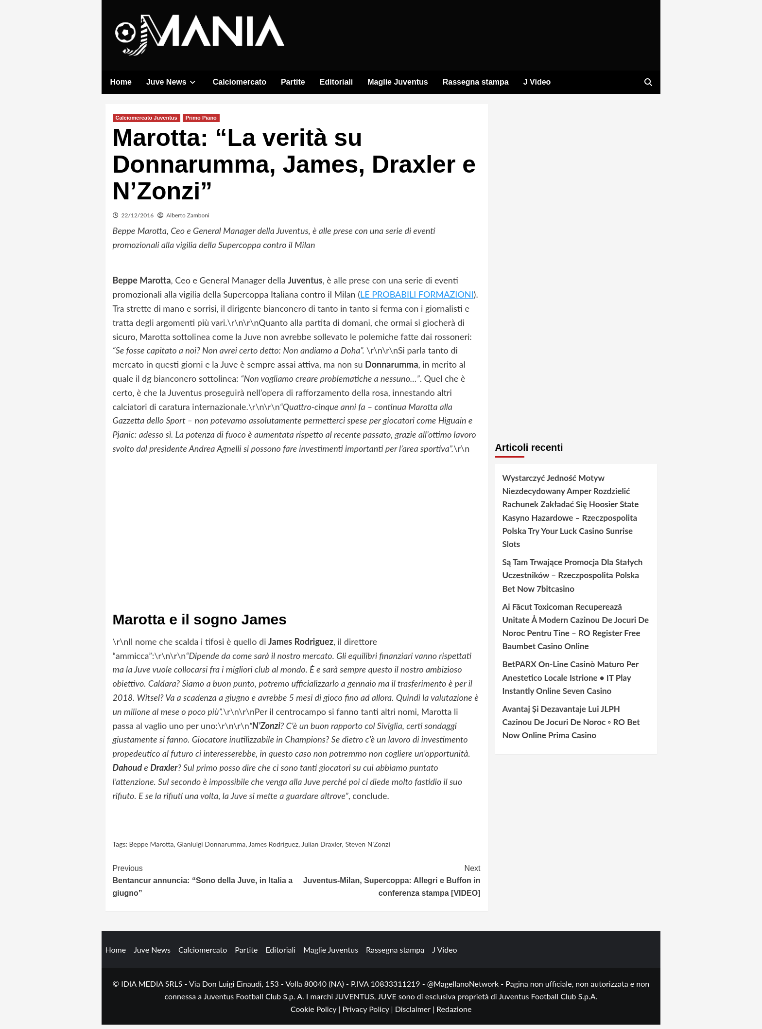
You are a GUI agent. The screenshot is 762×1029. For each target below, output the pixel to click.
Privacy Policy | (368, 1013)
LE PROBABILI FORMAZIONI (417, 298)
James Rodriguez (274, 848)
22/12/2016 (137, 219)
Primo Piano (201, 122)
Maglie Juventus (397, 82)
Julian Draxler (321, 848)
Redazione (453, 1013)
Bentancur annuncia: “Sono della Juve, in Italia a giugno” (205, 884)
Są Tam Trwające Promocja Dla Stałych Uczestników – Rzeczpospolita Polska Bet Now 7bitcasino (572, 579)
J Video (537, 82)
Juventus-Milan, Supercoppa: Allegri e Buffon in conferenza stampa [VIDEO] (388, 884)
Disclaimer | (415, 1013)
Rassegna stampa (476, 82)
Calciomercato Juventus (146, 122)
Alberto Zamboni (187, 219)
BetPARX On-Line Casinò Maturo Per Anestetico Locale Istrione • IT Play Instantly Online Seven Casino (570, 682)
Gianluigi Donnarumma (211, 848)
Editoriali (336, 82)
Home (121, 82)
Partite (293, 82)
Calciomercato (239, 82)
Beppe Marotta (151, 848)
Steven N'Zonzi (367, 848)
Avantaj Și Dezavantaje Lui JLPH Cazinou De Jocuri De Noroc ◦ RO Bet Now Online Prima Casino (571, 726)
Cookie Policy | (317, 1013)
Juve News (172, 82)
